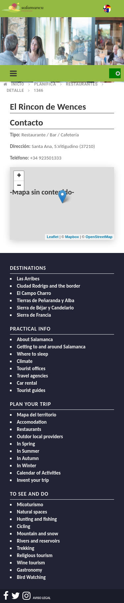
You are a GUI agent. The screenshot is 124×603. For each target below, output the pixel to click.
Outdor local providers (40, 437)
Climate (24, 361)
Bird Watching (31, 577)
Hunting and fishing (37, 519)
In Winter (26, 466)
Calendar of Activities (39, 473)
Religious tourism (35, 555)
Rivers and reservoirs (38, 541)
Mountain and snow (37, 534)
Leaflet (52, 237)
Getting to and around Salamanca (51, 347)
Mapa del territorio (36, 415)
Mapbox (72, 237)
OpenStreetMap (99, 237)
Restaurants (29, 429)
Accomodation (32, 422)
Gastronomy (29, 570)
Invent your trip (33, 480)
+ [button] (19, 176)
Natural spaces (32, 512)
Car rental (27, 383)
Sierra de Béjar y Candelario (45, 308)
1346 (38, 90)
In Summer (28, 451)
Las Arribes (28, 279)
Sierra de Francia (34, 315)
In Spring (26, 444)
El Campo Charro (34, 293)
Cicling (23, 526)
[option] (62, 50)
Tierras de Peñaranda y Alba (45, 300)
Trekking (25, 548)
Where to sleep (32, 354)
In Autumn (28, 458)
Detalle (15, 90)
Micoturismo (30, 505)
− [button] (19, 186)
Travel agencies (32, 376)
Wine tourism (31, 563)
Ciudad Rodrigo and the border (48, 286)
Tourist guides (31, 390)
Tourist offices (31, 369)
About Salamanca (35, 339)
